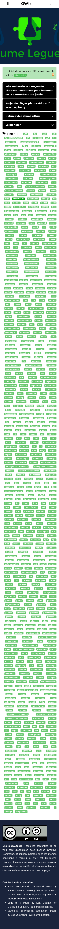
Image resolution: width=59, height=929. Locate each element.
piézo (30, 609)
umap (18, 795)
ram (39, 661)
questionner (50, 657)
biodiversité (18, 199)
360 (44, 134)
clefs (7, 243)
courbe (52, 292)
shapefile (51, 726)
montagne (35, 540)
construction (11, 280)
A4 (54, 138)
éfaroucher (51, 353)
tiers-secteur (26, 779)
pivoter (8, 613)
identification (10, 450)
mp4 (53, 540)
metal (28, 523)
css (25, 300)
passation (25, 588)
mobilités (28, 536)
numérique (23, 560)
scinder (52, 718)
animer (52, 158)
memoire (36, 519)
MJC (54, 532)
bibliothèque (36, 195)
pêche (19, 592)
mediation (22, 519)
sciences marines (46, 714)
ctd (33, 300)
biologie (45, 199)
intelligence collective (44, 467)
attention (29, 174)
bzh (23, 215)
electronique (11, 357)
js (55, 483)
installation (21, 463)
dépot (8, 316)
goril (18, 430)
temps (8, 775)
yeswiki (8, 807)
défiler (7, 312)
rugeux (52, 702)
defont (17, 312)
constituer (51, 276)
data (7, 304)
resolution (10, 698)
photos (30, 601)
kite (54, 487)
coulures (19, 292)
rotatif (32, 702)
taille (18, 767)
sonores (32, 738)
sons (43, 738)
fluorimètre (51, 410)
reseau (22, 694)
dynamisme (27, 341)
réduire (40, 678)
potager (30, 629)
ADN (25, 146)
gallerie (29, 422)
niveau (26, 556)
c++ (30, 215)
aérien (7, 150)
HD (15, 434)
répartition (9, 690)
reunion (25, 698)
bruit (53, 211)
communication (31, 260)
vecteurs (38, 795)
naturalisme (25, 548)
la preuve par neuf (13, 491)
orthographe (19, 576)
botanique (33, 207)
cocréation (26, 247)
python (52, 653)
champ (52, 231)
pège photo (10, 596)
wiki (43, 803)
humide (34, 442)
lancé (29, 491)
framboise (38, 418)
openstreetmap (29, 572)
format (40, 414)
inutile (8, 475)
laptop (20, 495)
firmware (51, 406)
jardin (39, 479)
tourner (38, 783)
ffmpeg (20, 398)
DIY (31, 325)
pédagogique (49, 592)
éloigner (39, 357)
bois (26, 203)
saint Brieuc (38, 706)
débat (38, 304)
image (42, 450)
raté (31, 665)
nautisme (38, 552)
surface (8, 763)
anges (7, 158)
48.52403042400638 (13, 138)
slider (8, 734)
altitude (24, 154)
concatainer (12, 268)
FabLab (36, 389)
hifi (42, 434)
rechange (51, 665)
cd (44, 227)
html (36, 438)
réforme (33, 682)
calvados (41, 215)
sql (45, 747)
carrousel (21, 223)
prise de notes (47, 637)
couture (9, 296)
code (38, 247)
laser (31, 495)
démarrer (51, 312)
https (53, 438)
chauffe (23, 235)
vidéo (17, 799)
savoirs (22, 710)
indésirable (50, 454)
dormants (24, 333)
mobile (16, 536)
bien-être (52, 195)
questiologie (34, 657)
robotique (9, 702)
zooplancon (21, 812)
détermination (24, 320)
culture (52, 300)
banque (52, 187)
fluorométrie (10, 414)
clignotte (34, 243)
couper (30, 292)
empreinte (10, 361)
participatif (50, 584)
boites (44, 203)
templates (51, 771)
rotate (21, 702)
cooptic (23, 284)
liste (43, 503)
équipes (40, 369)
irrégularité (51, 475)
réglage (8, 686)
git (54, 426)
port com (9, 629)
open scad (50, 568)
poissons (30, 625)
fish (8, 410)
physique (51, 601)
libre (18, 499)
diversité (21, 325)
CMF (7, 247)
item (18, 479)
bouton (45, 207)
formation (51, 414)
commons (30, 256)
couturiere (24, 296)
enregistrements (33, 365)
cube (42, 300)
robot (53, 698)
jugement (9, 487)
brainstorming (11, 211)
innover (8, 463)
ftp (7, 422)
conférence (12, 272)
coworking (40, 296)
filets (7, 406)
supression (50, 759)
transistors (9, 787)
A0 (47, 138)
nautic (9, 552)
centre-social (11, 231)
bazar (53, 191)
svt (42, 763)
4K (28, 138)
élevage (25, 357)
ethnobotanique (48, 377)
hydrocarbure (49, 442)
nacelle (39, 544)
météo (39, 523)
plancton (21, 613)
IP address (35, 475)
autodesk (28, 178)
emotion (52, 357)
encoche (36, 361)
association (24, 170)
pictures (41, 605)
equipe (28, 369)
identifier (24, 450)
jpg (46, 483)
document (51, 325)
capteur (22, 219)
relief (27, 686)
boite (34, 203)
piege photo (19, 609)
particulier (10, 588)
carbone (52, 219)
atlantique (11, 174)
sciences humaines (17, 714)
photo (19, 601)
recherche (9, 669)
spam (53, 742)
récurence (10, 674)
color (53, 252)
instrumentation (48, 463)
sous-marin (23, 742)
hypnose (24, 446)
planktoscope (49, 613)
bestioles (22, 195)
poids (7, 625)
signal (15, 730)
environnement (12, 369)
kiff (46, 487)
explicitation (10, 385)
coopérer (10, 284)
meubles (25, 528)
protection (42, 649)
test (6, 779)
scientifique (38, 718)
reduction (28, 678)
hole (19, 438)
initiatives (37, 458)
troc (15, 791)
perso (43, 596)
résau (8, 694)
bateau (42, 191)
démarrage (38, 312)
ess (42, 373)
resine (35, 694)
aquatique (9, 166)
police (42, 625)
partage (35, 584)
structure (24, 755)
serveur (52, 722)
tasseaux (37, 767)
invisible (20, 475)
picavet (28, 605)
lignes (25, 503)
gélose (52, 422)
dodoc (42, 329)
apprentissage (36, 162)
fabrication (50, 389)
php (40, 601)
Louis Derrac (31, 507)
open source (11, 572)
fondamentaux (26, 414)
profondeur (11, 645)
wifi (35, 803)
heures (33, 434)
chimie (9, 239)
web (27, 803)
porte (20, 629)
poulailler (42, 629)
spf (18, 747)
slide (53, 730)
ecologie (52, 345)
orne (7, 576)
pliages (34, 621)
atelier (53, 170)
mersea (17, 523)
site (36, 730)
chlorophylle (23, 239)
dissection (51, 320)
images (52, 450)
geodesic (9, 426)
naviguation (11, 556)
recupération (36, 669)
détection (9, 320)
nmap (37, 556)
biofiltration (33, 199)
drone (19, 337)
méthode (52, 523)
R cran (8, 661)
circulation (39, 239)
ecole (38, 345)
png (53, 621)
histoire (8, 438)
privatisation (11, 641)
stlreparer (51, 751)
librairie (8, 499)
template (38, 771)
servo (26, 726)
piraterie (51, 609)
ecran (53, 349)
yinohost (31, 807)
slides (20, 734)
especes (31, 373)
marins (29, 515)
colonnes (41, 252)
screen (8, 722)
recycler (37, 674)
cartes (53, 223)
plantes (22, 617)
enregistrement (13, 365)
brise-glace (41, 211)
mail (43, 507)
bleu (7, 203)
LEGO (41, 495)
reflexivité (21, 682)
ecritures (10, 353)
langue (9, 495)
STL (39, 751)
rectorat (22, 669)
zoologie (8, 812)
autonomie (26, 183)
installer (33, 463)
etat (21, 377)
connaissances (31, 272)
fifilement (21, 402)
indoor (8, 458)
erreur (53, 369)
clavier (52, 239)
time (38, 779)
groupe (43, 430)
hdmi (23, 434)
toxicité (52, 783)
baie (19, 187)
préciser (19, 633)
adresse (36, 146)
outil (54, 576)
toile (53, 779)
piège (7, 609)
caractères (37, 219)
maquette (28, 511)
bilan (7, 199)
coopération (50, 280)
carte (32, 223)
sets (42, 726)
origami (52, 572)
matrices (51, 515)
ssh (54, 747)
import (8, 454)
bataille (30, 191)
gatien (41, 422)
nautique (23, 552)
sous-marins (39, 742)
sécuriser (29, 722)
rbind (40, 665)
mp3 (46, 540)
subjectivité (50, 755)
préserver (11, 637)
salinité (52, 706)
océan (53, 560)
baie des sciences (35, 187)
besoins (8, 195)
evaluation (23, 381)
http (44, 438)
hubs (8, 442)
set (34, 726)
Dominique (10, 333)
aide (54, 150)
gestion (46, 426)
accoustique (49, 142)
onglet (28, 568)
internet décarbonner (29, 471)
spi (26, 747)
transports (51, 787)
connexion (12, 276)
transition (22, 787)
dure (53, 337)
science (36, 710)
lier (17, 503)
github (8, 430)
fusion (17, 422)
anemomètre (50, 154)
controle (23, 280)
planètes (34, 613)
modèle (40, 536)
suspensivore (22, 763)
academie (10, 142)
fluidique (35, 410)
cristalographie (12, 300)
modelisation (10, 540)
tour (26, 783)
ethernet (32, 377)
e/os (41, 341)
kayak (37, 487)
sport (36, 747)
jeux (38, 483)
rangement (50, 661)
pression (27, 637)
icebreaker (51, 446)
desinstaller (23, 316)
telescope (9, 771)
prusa (53, 649)
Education (24, 353)
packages (27, 580)
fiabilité (32, 398)
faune (43, 393)
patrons (38, 588)
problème (27, 641)
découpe (51, 308)
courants (41, 292)
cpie (54, 296)
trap (7, 791)
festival (8, 398)
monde (24, 540)
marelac (8, 515)
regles (18, 686)
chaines (40, 231)
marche (52, 511)
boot (53, 203)
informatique (22, 458)
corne (7, 288)
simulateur (26, 730)
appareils (9, 162)
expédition (51, 381)
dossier (37, 333)
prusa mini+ (10, 653)
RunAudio (22, 706)
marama (40, 511)
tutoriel (45, 791)
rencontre (51, 686)
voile (18, 803)
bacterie (8, 187)
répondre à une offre (27, 690)
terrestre (39, 775)
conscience (31, 276)
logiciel (17, 507)
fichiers (8, 402)
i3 (41, 446)
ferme (53, 393)
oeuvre (52, 564)
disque (38, 320)
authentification (48, 174)
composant (12, 264)
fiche (42, 398)
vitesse (8, 803)
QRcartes (9, 657)
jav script (51, 479)
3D (54, 134)
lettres (52, 495)
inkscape (51, 458)
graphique (30, 430)
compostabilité (31, 264)
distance (9, 325)
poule (53, 629)
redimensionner (12, 678)
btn (15, 215)
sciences (52, 710)
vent (8, 799)
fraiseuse (24, 418)
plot (45, 621)
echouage (25, 345)
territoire (51, 775)
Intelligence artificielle (17, 467)
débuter (8, 308)
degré (27, 312)
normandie (50, 556)
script (17, 722)
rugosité (9, 706)
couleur (8, 292)
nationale (10, 548)
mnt (6, 536)
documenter (29, 329)
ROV (42, 702)
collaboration (12, 252)
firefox (40, 406)
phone (8, 601)
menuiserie (50, 519)
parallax (22, 584)
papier (52, 580)
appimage (21, 162)
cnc (15, 247)
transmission (36, 787)
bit (54, 199)
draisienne (51, 333)
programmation (30, 645)
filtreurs (29, 406)
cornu (29, 288)
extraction (10, 389)
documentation (12, 329)
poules (8, 633)
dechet (21, 308)
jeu (16, 483)
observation (39, 560)
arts (53, 166)
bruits (7, 215)
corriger (51, 288)
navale (53, 552)
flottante (20, 410)
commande (12, 256)
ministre (30, 532)
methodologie (11, 528)
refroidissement (48, 682)
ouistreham (42, 576)
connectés (51, 272)
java (7, 483)
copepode (37, 284)
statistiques (11, 751)
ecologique (11, 349)
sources (9, 742)
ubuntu (8, 795)
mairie (53, 507)
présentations (49, 633)
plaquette (36, 617)
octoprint (26, 564)
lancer (53, 491)
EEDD (37, 353)
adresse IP (50, 146)
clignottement (49, 243)
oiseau (8, 568)
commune (11, 260)
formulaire (10, 418)
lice (53, 499)
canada (9, 219)
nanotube (51, 544)
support (19, 759)
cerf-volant (27, 231)
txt (54, 791)
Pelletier (33, 596)
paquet (9, 584)
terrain (18, 775)
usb (27, 795)
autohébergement (48, 178)
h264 (53, 430)
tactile (8, 767)
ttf (22, 791)
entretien (52, 365)
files (45, 402)
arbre (20, 166)
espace (19, 373)
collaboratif (50, 247)
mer (7, 523)
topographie (11, 783)
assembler (10, 170)
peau (8, 592)
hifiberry (52, 434)
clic (24, 243)
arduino (31, 166)
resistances (50, 694)
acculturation (11, 146)
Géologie (35, 426)
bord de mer (19, 207)
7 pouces (37, 138)
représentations (48, 690)
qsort (21, 657)
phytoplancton (12, 605)
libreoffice (43, 499)
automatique (11, 183)
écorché (26, 349)
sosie (53, 738)
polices (52, 625)
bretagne (27, 211)
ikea (34, 450)
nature (39, 548)
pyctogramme (38, 653)
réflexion (9, 682)
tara (26, 767)
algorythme (10, 154)
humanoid (20, 442)
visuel (52, 799)
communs (51, 260)
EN (23, 361)
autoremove (41, 183)
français (52, 418)
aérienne (18, 150)
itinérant (28, 479)
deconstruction (36, 308)
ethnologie (9, 381)
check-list (37, 235)
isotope (8, 479)
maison (8, 511)
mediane (9, 519)
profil (40, 641)
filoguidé (18, 406)
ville (28, 799)
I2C (34, 446)
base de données (13, 191)
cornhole (18, 288)
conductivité (31, 268)
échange (10, 345)
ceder (53, 227)
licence (8, 503)
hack (7, 434)
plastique (51, 617)
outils (7, 580)
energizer (51, 361)
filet (54, 402)
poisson (18, 625)
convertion (36, 280)
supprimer (34, 759)
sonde (8, 738)
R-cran (20, 661)
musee (16, 544)
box (54, 207)
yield (20, 807)
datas (17, 304)
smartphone (34, 734)
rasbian (8, 665)
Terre (28, 775)
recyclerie (51, 674)
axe (53, 183)
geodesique (22, 426)
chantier (9, 235)
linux (35, 503)
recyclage (24, 674)
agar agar (43, 150)
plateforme (10, 621)
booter (8, 207)
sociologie (51, 734)
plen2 (23, 621)
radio (30, 661)
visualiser (40, 799)
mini (21, 532)
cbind (35, 227)
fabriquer (9, 393)
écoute (40, 349)
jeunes (27, 483)
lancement (40, 491)
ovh (16, 580)
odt (35, 564)
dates (28, 304)
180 (25, 134)
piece (53, 605)
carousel (9, 223)
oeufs (43, 564)
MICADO (36, 528)
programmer (50, 645)
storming (10, 755)
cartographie (11, 227)
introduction (49, 471)
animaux (41, 158)
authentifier (11, 178)
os (31, 576)
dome (53, 329)
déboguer (51, 304)
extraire (24, 389)
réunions (40, 698)
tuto (36, 791)
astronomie (40, 170)
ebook (53, 341)
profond (51, 641)
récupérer (51, 669)
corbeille (51, 284)
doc (40, 325)
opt (42, 572)
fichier (52, 398)
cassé (24, 227)
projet (7, 649)
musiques (27, 544)
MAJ (18, 511)
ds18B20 (31, 337)
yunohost (45, 807)
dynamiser (11, 341)
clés (16, 243)
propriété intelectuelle (23, 649)
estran (52, 373)
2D (35, 134)
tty (28, 791)
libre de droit (29, 499)
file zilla (34, 402)
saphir (9, 710)
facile (20, 393)
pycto (24, 653)
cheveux (52, 235)
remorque (38, 686)
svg (34, 763)
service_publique (12, 726)
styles (36, 755)
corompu (40, 288)
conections (50, 268)
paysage (52, 588)
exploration (50, 385)
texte (14, 779)
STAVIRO (27, 751)
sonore (19, 738)
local (7, 507)
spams (8, 747)
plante (9, 617)
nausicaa (51, 548)
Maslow (40, 515)
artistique (43, 166)
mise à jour (43, 532)
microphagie (50, 528)
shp (6, 730)
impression (21, 454)
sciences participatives (16, 718)
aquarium (51, 162)
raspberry (20, 665)
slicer (44, 730)
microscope (10, 532)
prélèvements (33, 633)
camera (52, 215)
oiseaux (18, 568)
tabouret (52, 763)
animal (17, 158)
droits (8, 337)
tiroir (45, 779)
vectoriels (51, 795)
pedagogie (33, 592)
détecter (52, 316)
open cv (38, 568)
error (8, 373)
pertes (52, 596)
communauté (49, 256)
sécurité (40, 722)
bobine (16, 203)
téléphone (51, 767)
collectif (27, 252)
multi (7, 544)
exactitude (37, 381)
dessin (38, 316)
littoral (53, 503)
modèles (52, 536)
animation (29, 158)
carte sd (42, 223)
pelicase (22, 596)
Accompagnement (29, 142)
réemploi (51, 678)
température (24, 771)
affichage (30, 150)
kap (29, 487)
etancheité (10, 377)
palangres (40, 580)
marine (19, 515)
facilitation (31, 393)
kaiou (20, 487)
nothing (9, 560)
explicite (23, 385)
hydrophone (10, 446)
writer (53, 803)
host (27, 438)
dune (43, 337)
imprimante (36, 454)
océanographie (11, 564)
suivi (8, 759)
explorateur (36, 385)
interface (9, 471)
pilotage (40, 609)
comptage (51, 264)
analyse (35, 154)
